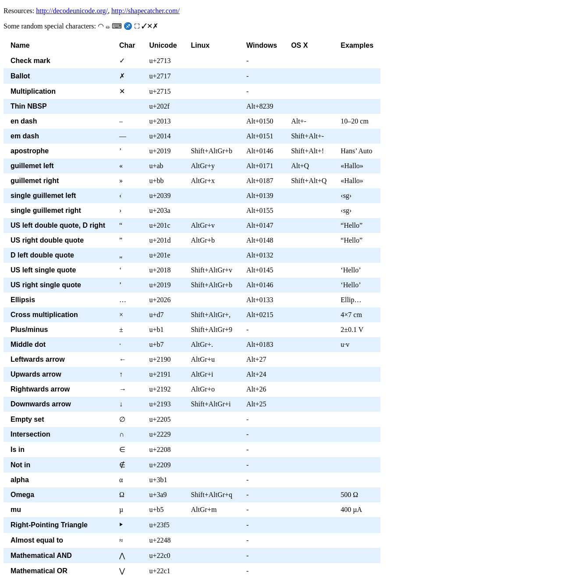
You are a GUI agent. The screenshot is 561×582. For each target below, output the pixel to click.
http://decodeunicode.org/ (72, 10)
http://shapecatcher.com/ (145, 10)
